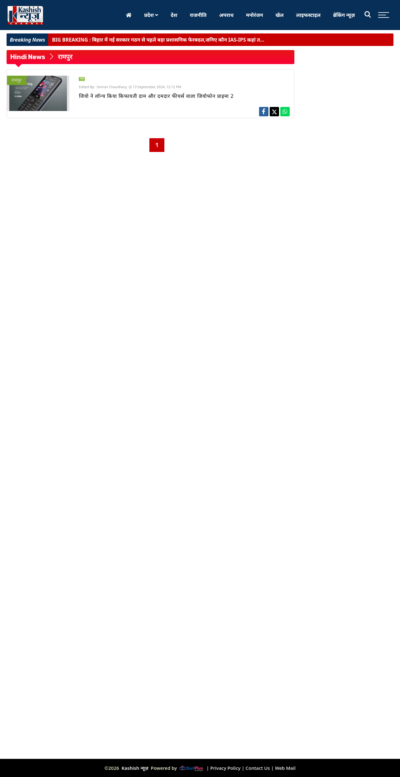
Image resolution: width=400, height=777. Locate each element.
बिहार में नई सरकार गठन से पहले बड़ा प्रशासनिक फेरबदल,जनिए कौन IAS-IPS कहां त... (158, 39)
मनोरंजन (254, 15)
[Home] (129, 15)
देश (174, 15)
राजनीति (198, 15)
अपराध (226, 15)
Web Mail (285, 768)
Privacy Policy (225, 768)
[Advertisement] (39, 246)
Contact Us (258, 768)
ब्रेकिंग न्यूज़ (344, 15)
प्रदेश (151, 15)
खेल (280, 15)
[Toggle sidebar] (382, 15)
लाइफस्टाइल (308, 15)
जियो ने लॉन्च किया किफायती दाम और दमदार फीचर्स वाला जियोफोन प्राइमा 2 (156, 96)
